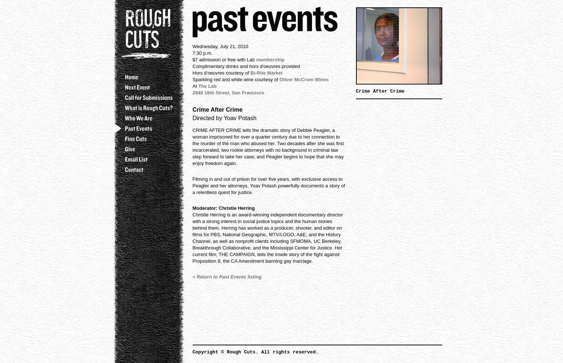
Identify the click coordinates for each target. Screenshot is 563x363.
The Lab (207, 86)
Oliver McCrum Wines (304, 79)
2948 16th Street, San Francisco (229, 93)
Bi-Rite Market (266, 73)
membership (270, 59)
